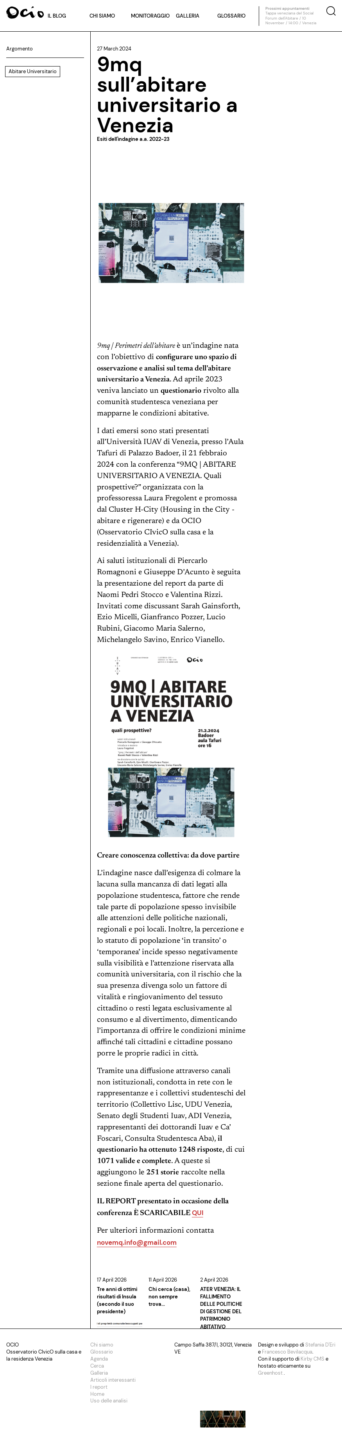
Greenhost (271, 1373)
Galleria (187, 16)
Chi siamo (102, 16)
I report (98, 1387)
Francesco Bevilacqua (287, 1351)
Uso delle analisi (108, 1400)
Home (97, 1394)
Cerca (97, 1366)
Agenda (99, 1359)
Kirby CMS (313, 1359)
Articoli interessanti (113, 1380)
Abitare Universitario (33, 71)
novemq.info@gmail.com (137, 1242)
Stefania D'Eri (320, 1344)
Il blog (57, 16)
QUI (197, 1212)
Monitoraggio (150, 16)
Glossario (231, 16)
